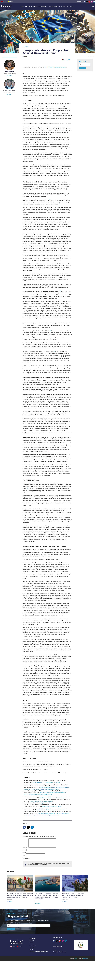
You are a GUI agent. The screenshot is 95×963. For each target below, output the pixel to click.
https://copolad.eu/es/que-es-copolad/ (51, 806)
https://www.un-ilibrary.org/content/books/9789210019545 (46, 782)
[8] (48, 450)
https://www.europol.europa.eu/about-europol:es (41, 801)
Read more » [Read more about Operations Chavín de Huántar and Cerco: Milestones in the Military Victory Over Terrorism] (65, 903)
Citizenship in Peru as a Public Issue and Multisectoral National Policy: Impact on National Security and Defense (20, 897)
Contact (71, 6)
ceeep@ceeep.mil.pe (57, 948)
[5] (50, 330)
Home (22, 6)
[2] (49, 199)
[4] (60, 290)
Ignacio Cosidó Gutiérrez (9, 90)
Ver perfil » (9, 75)
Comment (25, 849)
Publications (33, 946)
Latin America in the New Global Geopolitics (55, 67)
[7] (56, 428)
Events (51, 6)
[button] (93, 6)
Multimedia (58, 7)
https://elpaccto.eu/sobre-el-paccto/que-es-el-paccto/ (52, 797)
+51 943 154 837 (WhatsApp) (59, 953)
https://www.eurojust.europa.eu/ (42, 803)
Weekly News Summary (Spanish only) (39, 953)
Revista (31, 944)
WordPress (85, 960)
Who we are (32, 940)
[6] (54, 351)
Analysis (32, 942)
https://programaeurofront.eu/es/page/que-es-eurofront (49, 809)
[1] (65, 130)
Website (24, 857)
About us (28, 7)
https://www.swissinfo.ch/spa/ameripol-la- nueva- (50, 813)
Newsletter (79, 1)
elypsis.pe (76, 960)
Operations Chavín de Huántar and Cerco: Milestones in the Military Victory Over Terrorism (73, 897)
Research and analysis (40, 7)
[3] (59, 203)
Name (24, 851)
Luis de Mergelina (9, 71)
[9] (27, 488)
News (65, 7)
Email (24, 854)
